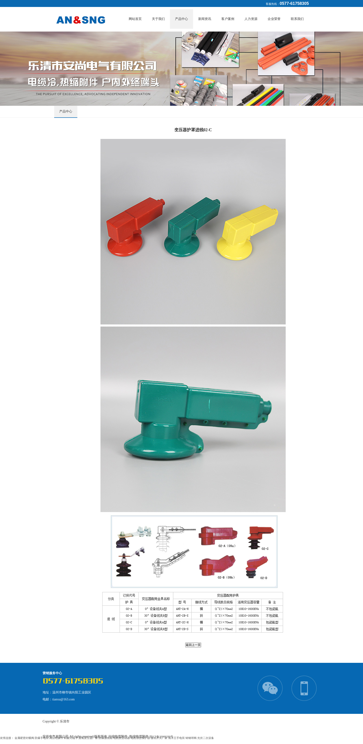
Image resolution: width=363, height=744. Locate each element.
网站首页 (135, 19)
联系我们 (297, 19)
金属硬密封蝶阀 (25, 738)
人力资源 (250, 19)
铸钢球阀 (191, 738)
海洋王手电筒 (176, 738)
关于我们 (158, 19)
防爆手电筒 (42, 738)
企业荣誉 (274, 19)
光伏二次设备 (205, 738)
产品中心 (181, 19)
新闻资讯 (204, 19)
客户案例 (227, 19)
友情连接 (5, 738)
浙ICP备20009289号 (161, 736)
